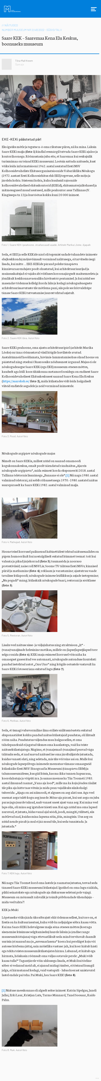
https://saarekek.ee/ (16, 381)
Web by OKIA (97, 1078)
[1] (67, 475)
